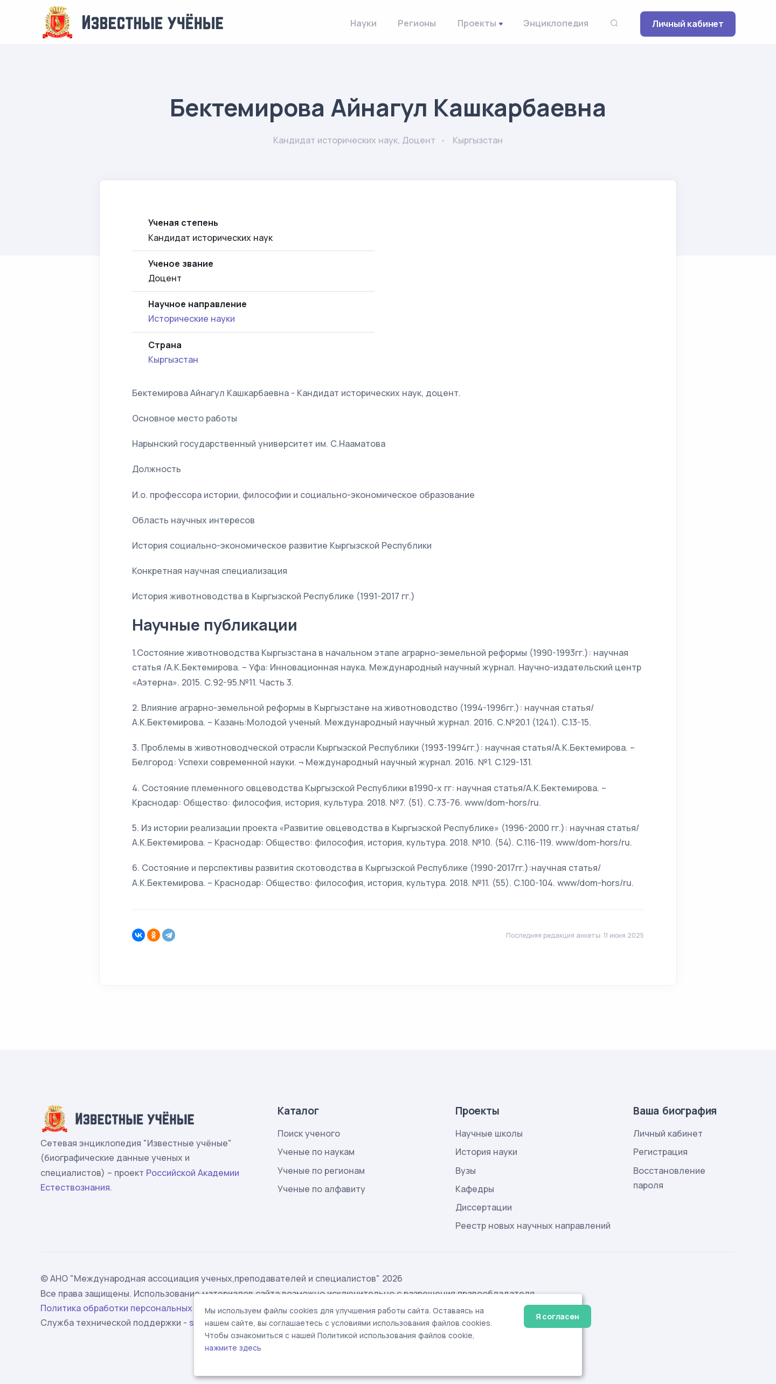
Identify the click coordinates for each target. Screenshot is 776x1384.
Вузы (465, 1171)
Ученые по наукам (316, 1152)
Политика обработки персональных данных (133, 1308)
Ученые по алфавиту (321, 1189)
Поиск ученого (309, 1133)
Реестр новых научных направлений (533, 1225)
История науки (486, 1152)
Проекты (477, 23)
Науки (363, 23)
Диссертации (483, 1207)
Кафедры (474, 1189)
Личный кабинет (688, 24)
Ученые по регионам (321, 1171)
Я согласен (557, 1316)
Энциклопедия (555, 23)
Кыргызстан (173, 359)
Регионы (417, 23)
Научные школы (489, 1133)
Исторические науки (191, 318)
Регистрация (660, 1152)
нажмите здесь (233, 1348)
